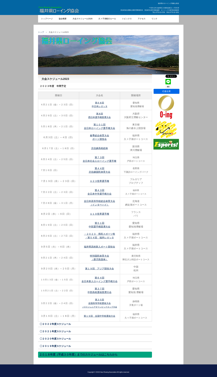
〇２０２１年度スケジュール (55, 331)
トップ (41, 32)
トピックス (127, 19)
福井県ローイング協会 (66, 10)
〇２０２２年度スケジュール (55, 324)
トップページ (47, 19)
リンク (154, 19)
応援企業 (166, 91)
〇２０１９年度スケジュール (55, 346)
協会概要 (63, 19)
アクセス (142, 19)
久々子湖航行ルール (107, 19)
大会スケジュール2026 (82, 19)
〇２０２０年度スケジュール (55, 338)
